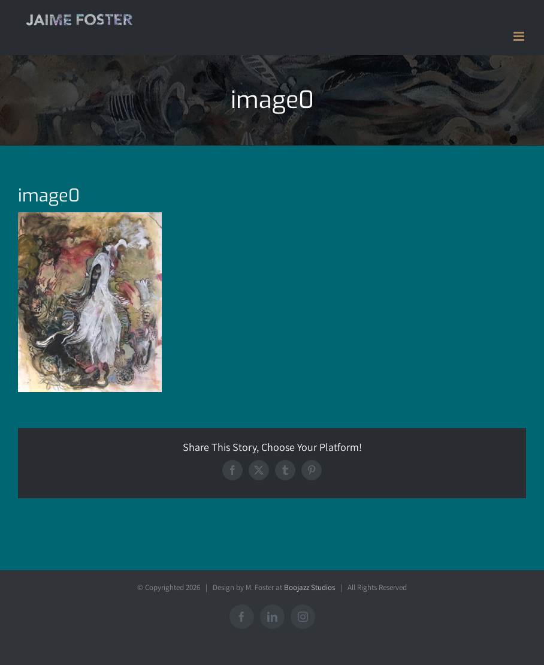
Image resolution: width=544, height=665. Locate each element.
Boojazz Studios (309, 587)
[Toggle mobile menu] (519, 36)
